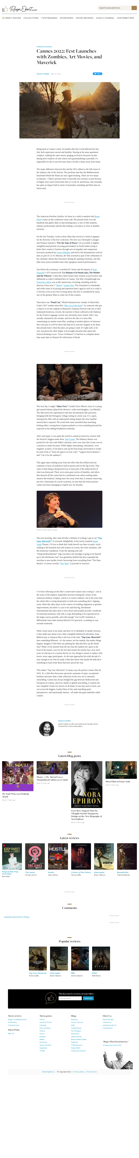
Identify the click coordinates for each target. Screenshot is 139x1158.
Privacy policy (78, 1072)
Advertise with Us (109, 1025)
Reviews (74, 1019)
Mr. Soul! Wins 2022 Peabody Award (15, 795)
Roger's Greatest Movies (17, 1019)
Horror (42, 1034)
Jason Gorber (43, 74)
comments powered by (16, 917)
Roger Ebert (75, 1048)
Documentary (45, 1028)
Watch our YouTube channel (118, 1034)
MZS (73, 1025)
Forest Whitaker (63, 252)
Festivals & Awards (78, 1051)
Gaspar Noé (69, 285)
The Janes (30, 872)
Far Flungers (76, 1031)
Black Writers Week (78, 1039)
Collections (31, 18)
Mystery (43, 1037)
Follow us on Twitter (111, 1034)
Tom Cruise (70, 439)
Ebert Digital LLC (48, 1072)
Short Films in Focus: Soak (118, 781)
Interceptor (99, 872)
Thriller (42, 1051)
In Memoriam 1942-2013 (112, 1045)
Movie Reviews (84, 18)
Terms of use (92, 1072)
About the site (108, 1019)
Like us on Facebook (105, 1034)
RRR (73, 973)
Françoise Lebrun (44, 282)
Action (42, 1019)
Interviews (66, 18)
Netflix (42, 1039)
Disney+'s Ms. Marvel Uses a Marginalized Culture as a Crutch (52, 778)
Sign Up (11, 1033)
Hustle (51, 872)
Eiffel (94, 973)
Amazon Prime (46, 1022)
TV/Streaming (49, 18)
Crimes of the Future (81, 872)
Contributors (125, 18)
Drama (42, 1031)
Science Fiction (45, 1045)
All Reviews (12, 1022)
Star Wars (64, 563)
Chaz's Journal (105, 18)
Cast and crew (13, 1025)
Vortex (59, 285)
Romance (43, 1042)
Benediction (123, 872)
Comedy (43, 1025)
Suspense (43, 1048)
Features (74, 1042)
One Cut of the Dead (73, 305)
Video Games (76, 1037)
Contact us (107, 1022)
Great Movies (11, 18)
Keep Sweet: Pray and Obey (10, 873)
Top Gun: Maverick (37, 973)
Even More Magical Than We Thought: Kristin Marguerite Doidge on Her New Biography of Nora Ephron (86, 815)
